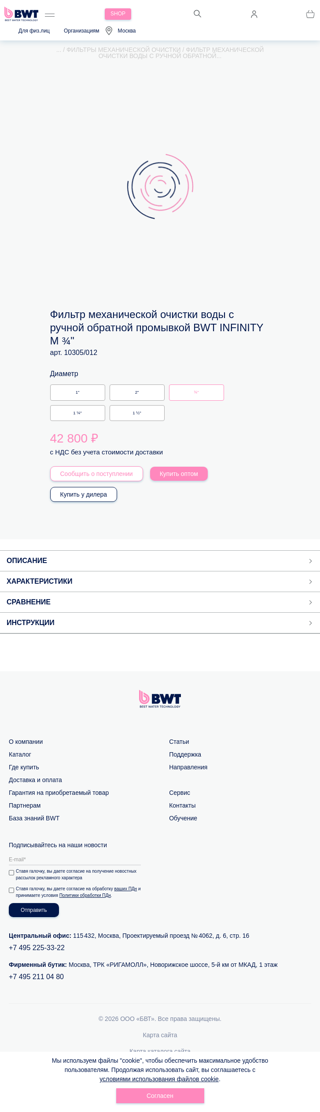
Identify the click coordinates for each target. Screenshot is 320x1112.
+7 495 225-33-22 (37, 947)
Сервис (179, 792)
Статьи (179, 741)
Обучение (183, 818)
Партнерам (24, 805)
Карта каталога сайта (160, 1051)
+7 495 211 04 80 (36, 976)
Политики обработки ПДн (85, 895)
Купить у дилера (83, 494)
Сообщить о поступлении (96, 473)
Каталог (20, 754)
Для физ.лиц (34, 31)
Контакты (182, 805)
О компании (26, 741)
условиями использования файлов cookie (159, 1079)
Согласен (160, 1095)
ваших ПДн (125, 888)
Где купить (24, 767)
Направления (188, 767)
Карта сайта (160, 1035)
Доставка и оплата (35, 779)
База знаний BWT (34, 818)
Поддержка (185, 754)
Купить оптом (179, 473)
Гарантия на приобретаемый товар (59, 792)
